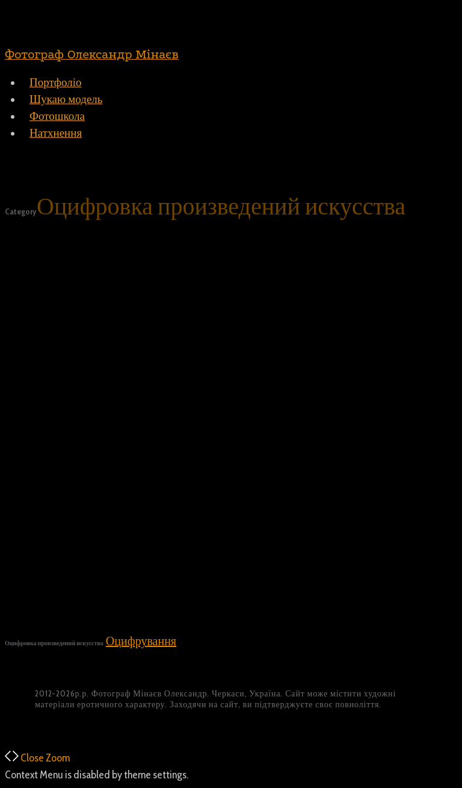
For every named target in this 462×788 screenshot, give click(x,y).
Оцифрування (141, 641)
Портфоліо (55, 82)
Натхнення (55, 133)
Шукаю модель (65, 99)
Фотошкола (57, 116)
